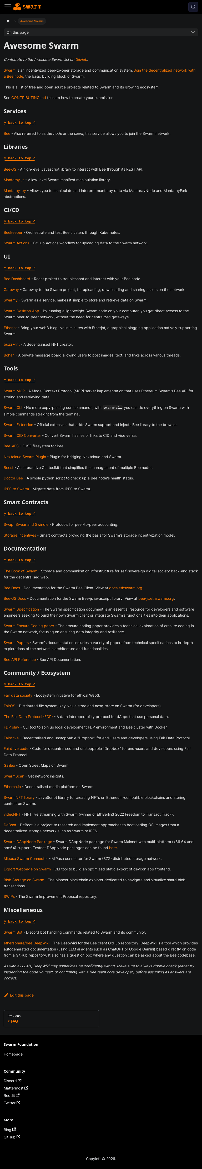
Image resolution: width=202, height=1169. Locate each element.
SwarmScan (14, 776)
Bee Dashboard (17, 278)
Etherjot (10, 327)
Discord (13, 1080)
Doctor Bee (13, 478)
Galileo (9, 765)
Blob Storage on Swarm (24, 880)
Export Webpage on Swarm (27, 869)
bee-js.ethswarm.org (156, 598)
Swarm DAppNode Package (28, 841)
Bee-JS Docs (15, 598)
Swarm (10, 70)
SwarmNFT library (19, 797)
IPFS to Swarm (16, 489)
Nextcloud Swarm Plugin (25, 456)
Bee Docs (12, 588)
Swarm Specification (21, 609)
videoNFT (12, 814)
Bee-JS (10, 169)
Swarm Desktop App (21, 311)
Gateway (11, 289)
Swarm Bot (13, 932)
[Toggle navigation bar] (8, 7)
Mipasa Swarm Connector (26, 858)
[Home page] (8, 21)
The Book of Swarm (20, 571)
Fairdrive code (16, 748)
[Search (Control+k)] (193, 7)
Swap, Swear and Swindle (26, 524)
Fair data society (18, 695)
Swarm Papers (16, 642)
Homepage (13, 1054)
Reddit (12, 1095)
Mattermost (16, 1088)
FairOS (9, 706)
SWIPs (9, 896)
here (113, 847)
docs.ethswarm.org (125, 588)
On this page (18, 32)
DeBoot (10, 825)
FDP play (11, 727)
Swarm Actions (16, 243)
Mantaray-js (14, 179)
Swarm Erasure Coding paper (29, 625)
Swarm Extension (18, 424)
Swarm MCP (14, 391)
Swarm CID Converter (22, 435)
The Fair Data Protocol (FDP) (28, 716)
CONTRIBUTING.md (28, 97)
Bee (7, 133)
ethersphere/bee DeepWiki (26, 943)
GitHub (81, 59)
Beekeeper (13, 232)
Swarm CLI (13, 407)
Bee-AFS (11, 446)
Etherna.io (12, 786)
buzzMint (12, 344)
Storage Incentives (20, 535)
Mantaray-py (15, 190)
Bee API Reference (20, 659)
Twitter (12, 1103)
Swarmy (11, 300)
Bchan (9, 355)
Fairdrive (11, 738)
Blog (10, 1129)
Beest (8, 467)
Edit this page (19, 995)
